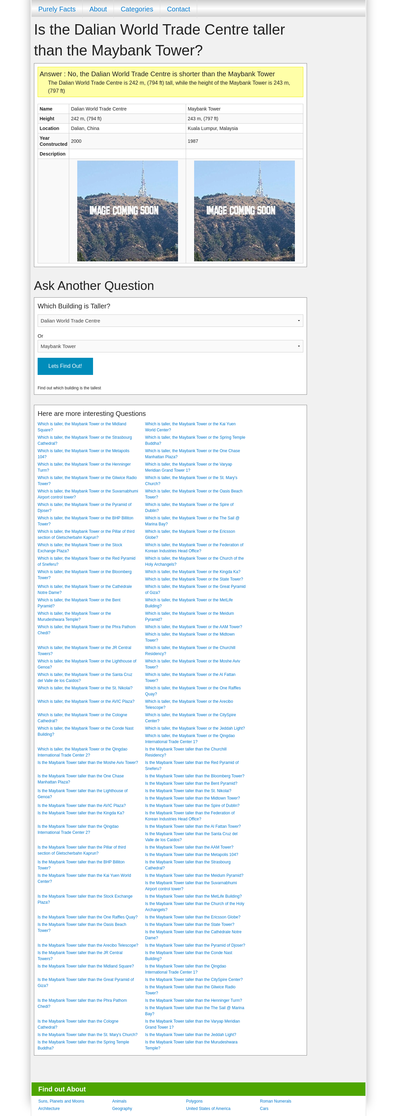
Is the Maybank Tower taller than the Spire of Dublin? (192, 805)
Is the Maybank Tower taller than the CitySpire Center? (194, 979)
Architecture (49, 1108)
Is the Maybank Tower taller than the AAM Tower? (189, 847)
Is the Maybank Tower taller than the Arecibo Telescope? (88, 945)
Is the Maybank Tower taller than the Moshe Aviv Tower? (88, 762)
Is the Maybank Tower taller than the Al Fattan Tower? (193, 826)
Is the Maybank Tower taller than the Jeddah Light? (190, 1034)
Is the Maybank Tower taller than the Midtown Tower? (192, 798)
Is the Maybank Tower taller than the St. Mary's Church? (88, 1034)
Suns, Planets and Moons (61, 1101)
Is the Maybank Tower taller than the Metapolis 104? (191, 854)
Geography (122, 1108)
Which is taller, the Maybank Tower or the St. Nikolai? (85, 688)
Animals (119, 1101)
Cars (264, 1108)
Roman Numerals (275, 1101)
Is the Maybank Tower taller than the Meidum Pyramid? (194, 875)
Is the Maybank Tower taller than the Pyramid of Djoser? (195, 945)
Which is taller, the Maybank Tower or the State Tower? (194, 579)
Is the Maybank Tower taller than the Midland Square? (86, 966)
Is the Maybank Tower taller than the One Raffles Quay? (88, 917)
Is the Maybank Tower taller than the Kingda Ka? (81, 813)
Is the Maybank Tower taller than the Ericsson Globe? (192, 917)
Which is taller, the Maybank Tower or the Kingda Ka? (192, 571)
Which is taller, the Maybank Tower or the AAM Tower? (193, 627)
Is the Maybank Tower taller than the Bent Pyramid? (191, 783)
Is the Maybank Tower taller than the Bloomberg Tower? (195, 776)
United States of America (208, 1108)
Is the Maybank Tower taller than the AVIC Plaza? (82, 805)
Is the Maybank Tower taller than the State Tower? (189, 924)
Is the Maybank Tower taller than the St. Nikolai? (188, 790)
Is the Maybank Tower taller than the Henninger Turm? (193, 1000)
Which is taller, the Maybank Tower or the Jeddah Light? (195, 728)
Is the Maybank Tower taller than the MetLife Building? (193, 896)
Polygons (194, 1101)
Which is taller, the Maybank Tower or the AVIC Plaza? (86, 701)
